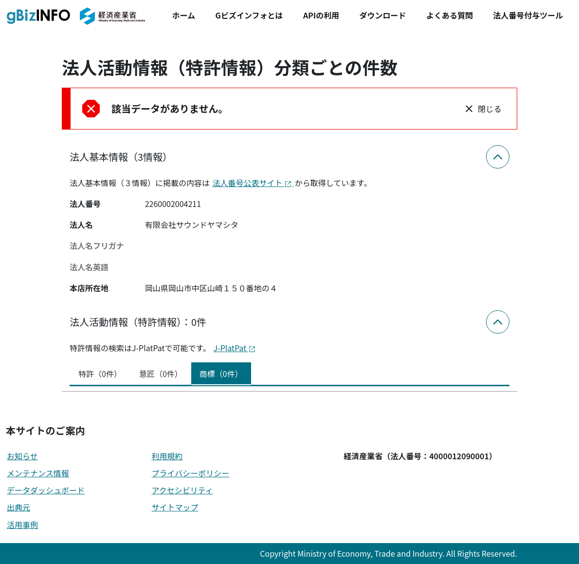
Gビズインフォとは (249, 15)
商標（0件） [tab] (221, 373)
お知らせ (22, 456)
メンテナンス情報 (38, 473)
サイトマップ (175, 507)
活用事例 (22, 524)
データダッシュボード (46, 490)
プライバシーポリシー (191, 473)
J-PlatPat (235, 348)
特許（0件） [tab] (100, 373)
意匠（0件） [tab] (160, 373)
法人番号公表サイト (253, 182)
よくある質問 (449, 15)
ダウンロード (383, 15)
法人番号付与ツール (528, 15)
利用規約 (167, 456)
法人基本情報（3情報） (121, 157)
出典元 (18, 507)
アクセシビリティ (182, 490)
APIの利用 (321, 15)
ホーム (184, 15)
